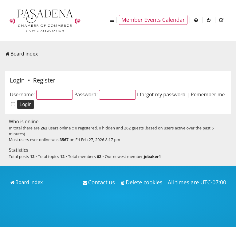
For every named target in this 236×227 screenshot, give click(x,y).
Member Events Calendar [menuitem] (153, 19)
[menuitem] (196, 20)
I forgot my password (161, 94)
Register (44, 80)
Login (17, 80)
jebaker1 (152, 156)
